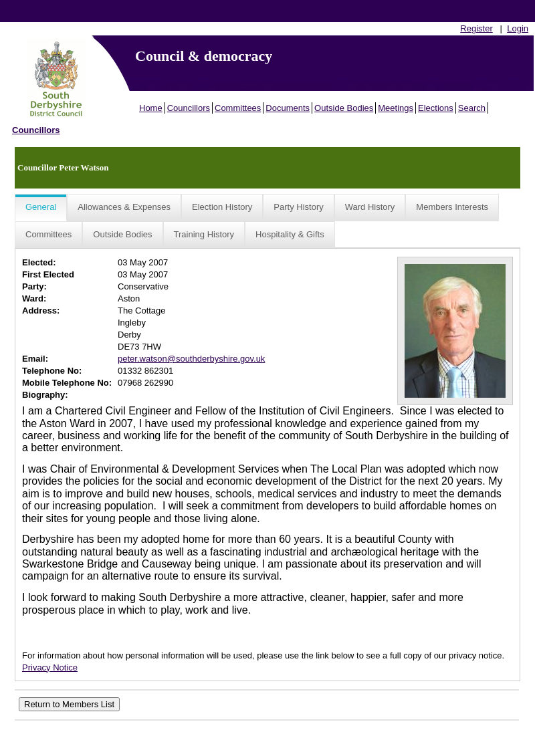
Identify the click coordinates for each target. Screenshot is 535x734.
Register (476, 28)
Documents (287, 108)
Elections (435, 108)
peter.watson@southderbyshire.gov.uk (191, 359)
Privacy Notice (50, 667)
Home (151, 108)
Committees (238, 108)
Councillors (188, 108)
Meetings (395, 108)
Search (472, 108)
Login (517, 28)
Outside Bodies (343, 108)
